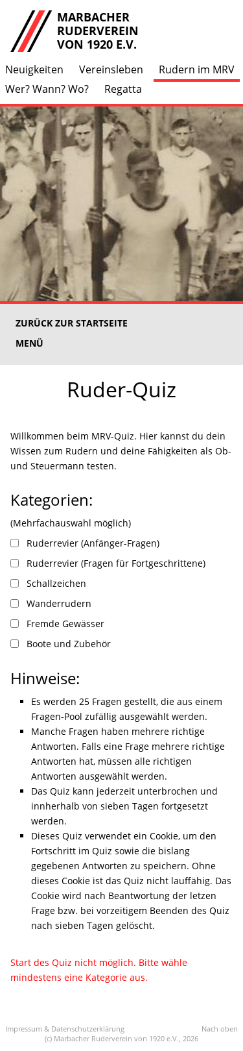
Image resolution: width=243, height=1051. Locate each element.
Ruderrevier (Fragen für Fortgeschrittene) (116, 563)
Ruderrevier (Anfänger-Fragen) (93, 543)
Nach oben (220, 1028)
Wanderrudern (59, 603)
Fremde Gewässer (65, 623)
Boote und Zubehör (69, 643)
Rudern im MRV (197, 69)
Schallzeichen (56, 583)
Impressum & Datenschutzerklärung (64, 1028)
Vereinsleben (111, 69)
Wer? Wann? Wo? (47, 89)
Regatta (123, 89)
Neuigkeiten (34, 69)
